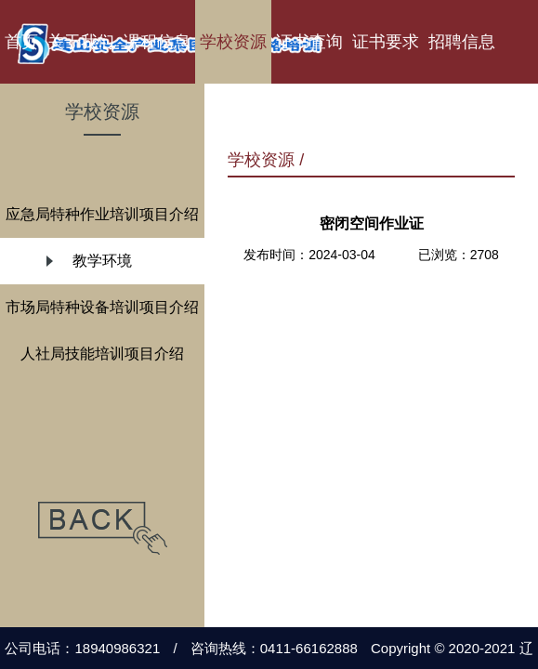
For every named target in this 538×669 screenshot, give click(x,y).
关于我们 (80, 42)
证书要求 (385, 42)
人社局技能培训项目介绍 (102, 353)
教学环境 (102, 261)
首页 (21, 42)
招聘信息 (461, 42)
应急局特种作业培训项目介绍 (102, 214)
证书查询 (309, 42)
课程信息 (157, 42)
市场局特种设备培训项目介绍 (102, 307)
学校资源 (233, 42)
